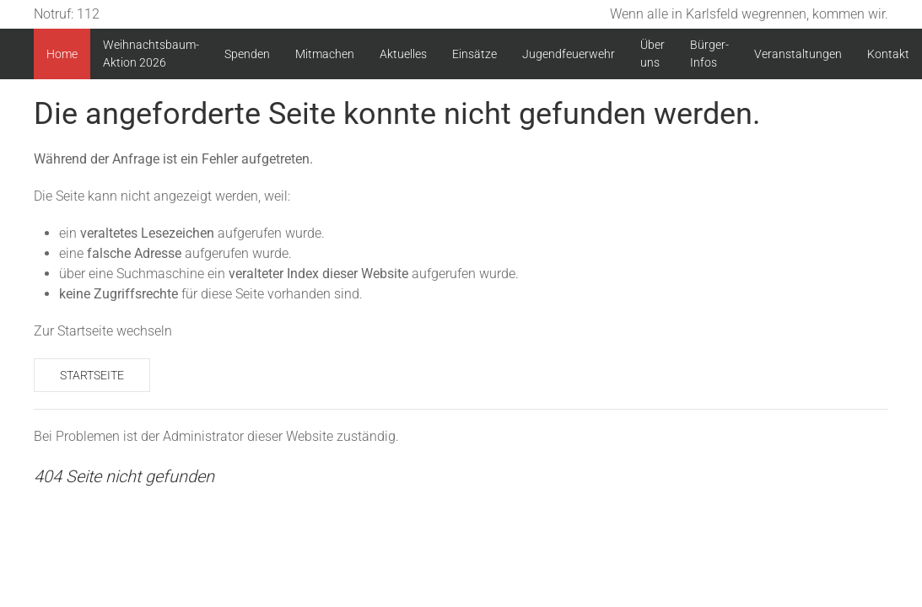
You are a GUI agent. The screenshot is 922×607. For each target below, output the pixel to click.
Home (62, 54)
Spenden (247, 54)
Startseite (92, 375)
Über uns (652, 53)
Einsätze (474, 54)
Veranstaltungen (798, 54)
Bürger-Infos (709, 53)
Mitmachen (324, 54)
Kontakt (888, 54)
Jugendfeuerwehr (568, 54)
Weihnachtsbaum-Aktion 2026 (151, 53)
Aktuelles (403, 54)
